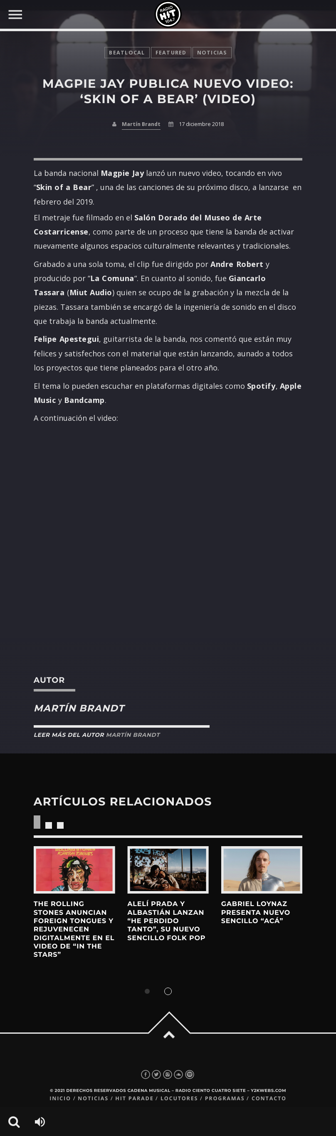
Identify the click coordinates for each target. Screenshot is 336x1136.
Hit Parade (134, 1098)
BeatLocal (127, 52)
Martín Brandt (141, 124)
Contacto (269, 1098)
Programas (225, 1098)
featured (171, 52)
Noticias (93, 1098)
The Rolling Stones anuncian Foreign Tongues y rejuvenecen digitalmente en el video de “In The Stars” (74, 929)
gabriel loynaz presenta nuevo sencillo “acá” (255, 912)
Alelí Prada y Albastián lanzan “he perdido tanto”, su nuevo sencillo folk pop (166, 921)
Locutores (179, 1098)
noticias (212, 52)
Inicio (60, 1098)
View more (74, 870)
